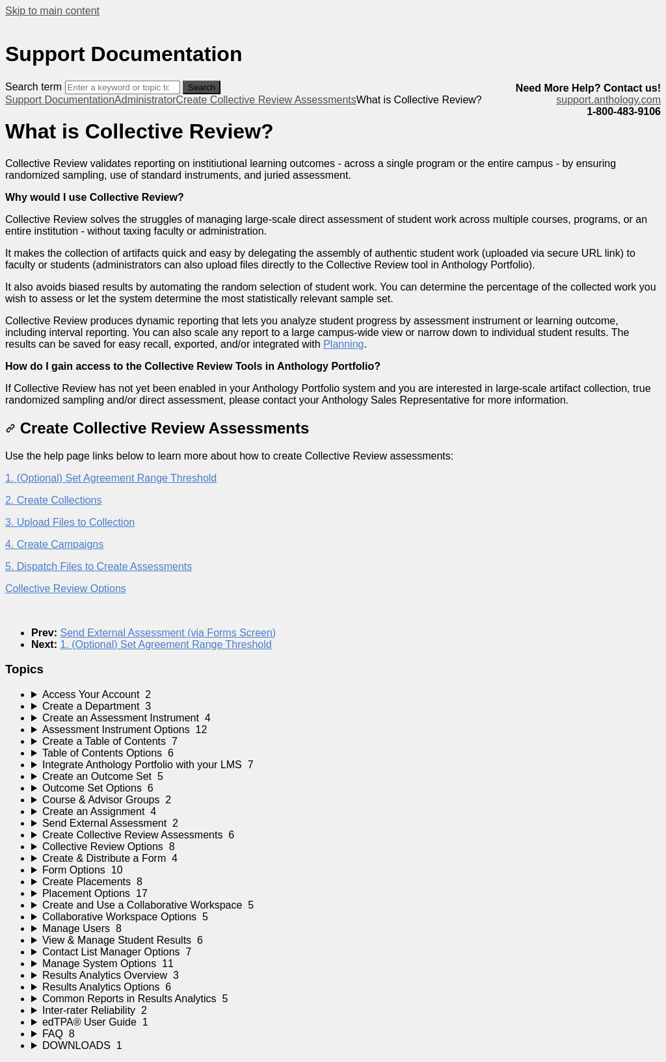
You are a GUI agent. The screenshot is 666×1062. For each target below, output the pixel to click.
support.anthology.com (608, 99)
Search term (33, 86)
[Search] (122, 87)
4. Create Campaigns (54, 544)
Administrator (145, 99)
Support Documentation (59, 99)
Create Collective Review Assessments (266, 99)
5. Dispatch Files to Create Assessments (98, 566)
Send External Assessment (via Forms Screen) (168, 632)
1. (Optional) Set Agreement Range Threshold (111, 478)
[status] (333, 169)
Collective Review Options (65, 588)
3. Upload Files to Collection (70, 522)
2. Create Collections (53, 500)
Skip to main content (52, 10)
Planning (343, 344)
